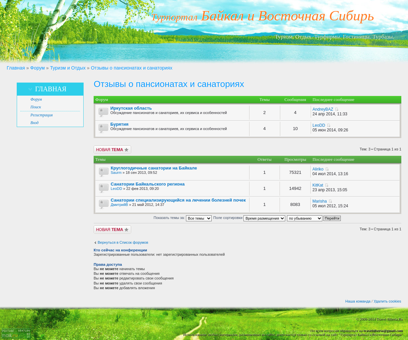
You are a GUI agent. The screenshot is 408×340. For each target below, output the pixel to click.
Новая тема (112, 149)
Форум (37, 68)
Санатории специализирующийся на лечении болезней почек (178, 200)
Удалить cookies (387, 301)
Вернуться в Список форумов (123, 242)
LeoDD (319, 125)
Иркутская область (131, 108)
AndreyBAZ (323, 109)
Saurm (116, 173)
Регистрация (41, 115)
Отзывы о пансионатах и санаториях (132, 68)
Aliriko (317, 169)
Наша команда (358, 301)
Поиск (35, 107)
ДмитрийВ (119, 205)
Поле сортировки (249, 218)
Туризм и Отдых (68, 68)
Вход (34, 122)
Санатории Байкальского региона (148, 184)
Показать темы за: (183, 218)
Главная (16, 68)
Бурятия (119, 124)
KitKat (317, 185)
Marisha (319, 201)
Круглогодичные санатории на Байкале (154, 168)
